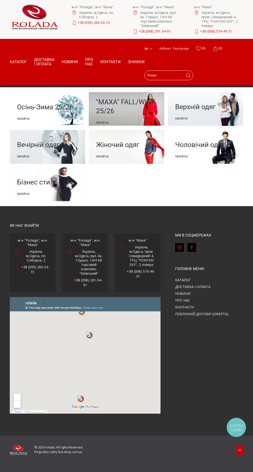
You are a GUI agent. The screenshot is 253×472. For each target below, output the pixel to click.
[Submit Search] (188, 75)
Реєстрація (181, 48)
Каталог (18, 62)
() (200, 48)
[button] (239, 450)
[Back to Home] (35, 17)
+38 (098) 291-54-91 (155, 31)
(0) (217, 48)
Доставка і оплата (44, 61)
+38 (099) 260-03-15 (94, 22)
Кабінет (165, 48)
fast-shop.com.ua (70, 452)
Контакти (110, 62)
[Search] (169, 75)
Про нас (89, 61)
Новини (70, 62)
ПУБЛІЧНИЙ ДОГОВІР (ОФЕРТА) (201, 314)
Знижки (136, 62)
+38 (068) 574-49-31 (216, 31)
